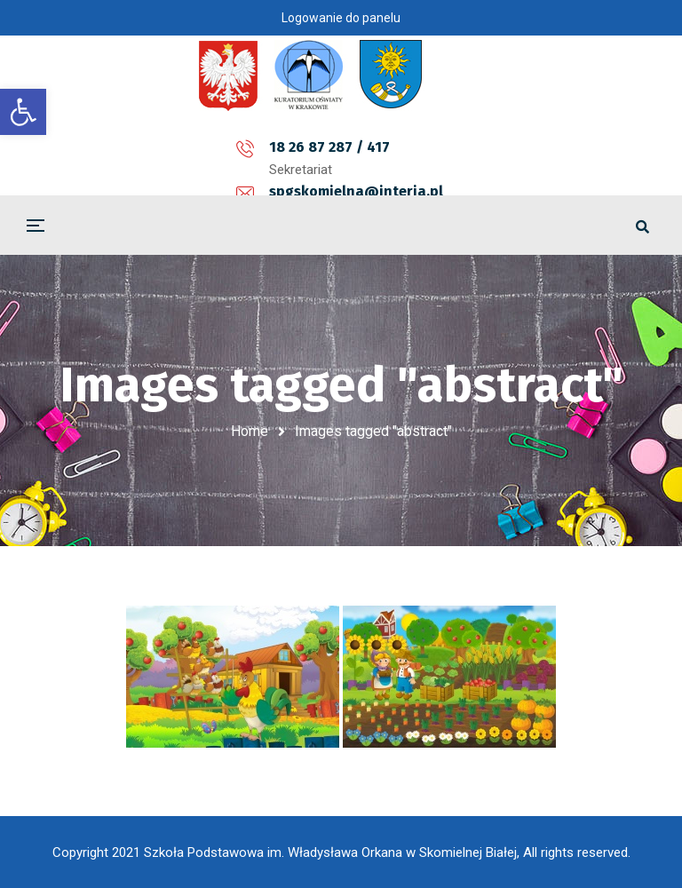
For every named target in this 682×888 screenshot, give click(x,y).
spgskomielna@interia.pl (348, 147)
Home (249, 431)
